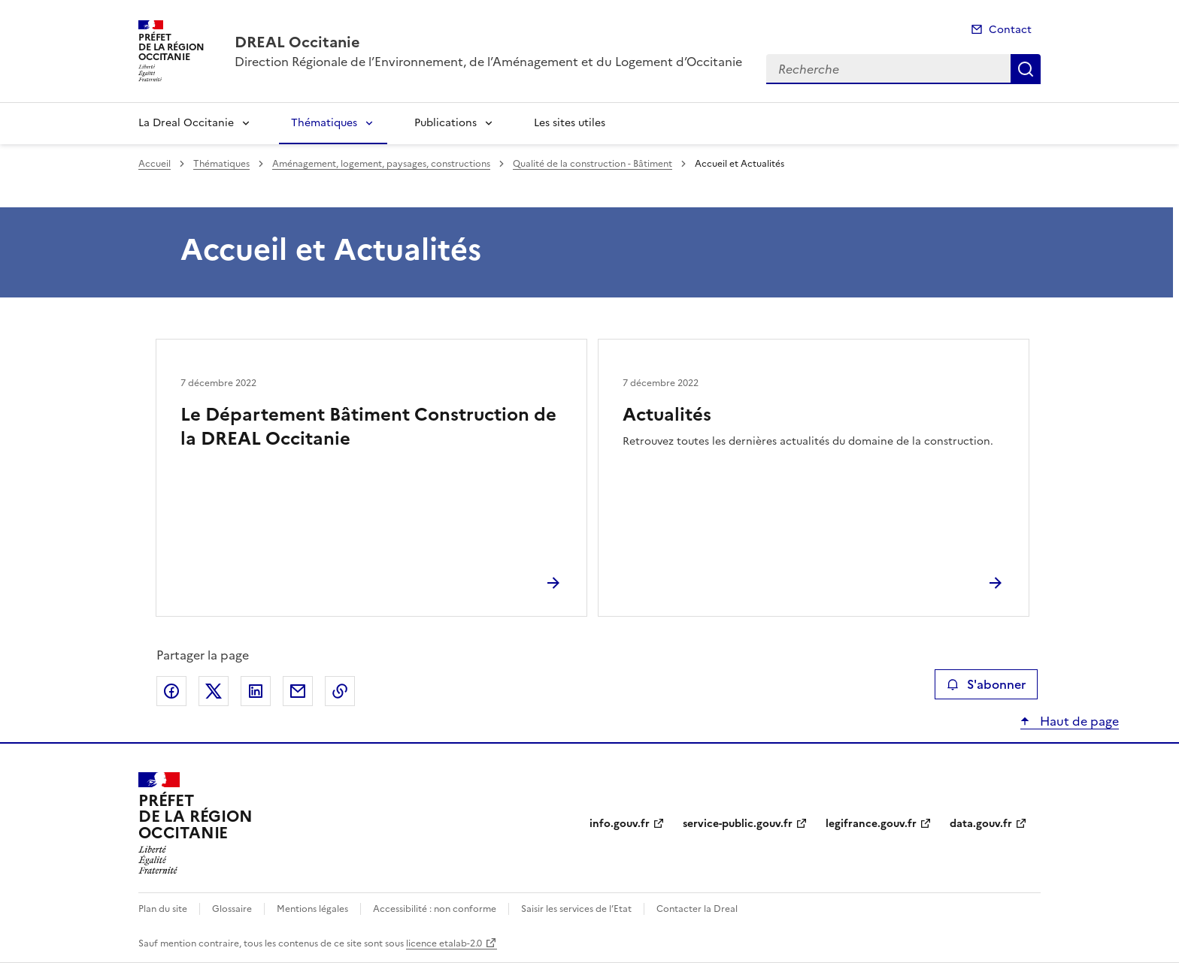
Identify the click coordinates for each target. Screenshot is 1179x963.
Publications (445, 123)
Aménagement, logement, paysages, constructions (381, 164)
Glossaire (232, 909)
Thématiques (324, 123)
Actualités (667, 414)
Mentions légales (312, 909)
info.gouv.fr (620, 824)
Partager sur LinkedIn (256, 691)
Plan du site (162, 909)
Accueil (154, 164)
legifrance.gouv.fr (871, 824)
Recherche (1026, 69)
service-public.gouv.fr (738, 824)
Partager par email (298, 691)
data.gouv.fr (981, 824)
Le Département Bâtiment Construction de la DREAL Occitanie (368, 426)
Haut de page (1078, 721)
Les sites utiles (569, 123)
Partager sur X (214, 691)
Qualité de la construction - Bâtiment (592, 164)
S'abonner (986, 684)
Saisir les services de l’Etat (576, 909)
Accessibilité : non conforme (434, 909)
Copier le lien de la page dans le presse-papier (340, 691)
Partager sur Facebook (171, 691)
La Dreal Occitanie (186, 123)
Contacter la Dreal (697, 909)
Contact (1010, 30)
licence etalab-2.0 (444, 943)
